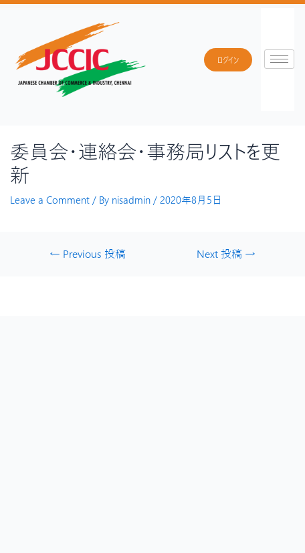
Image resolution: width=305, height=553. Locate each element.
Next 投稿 (226, 253)
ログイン (228, 60)
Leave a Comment (50, 199)
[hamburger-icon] (279, 59)
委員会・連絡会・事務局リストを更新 (145, 162)
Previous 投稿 (87, 253)
